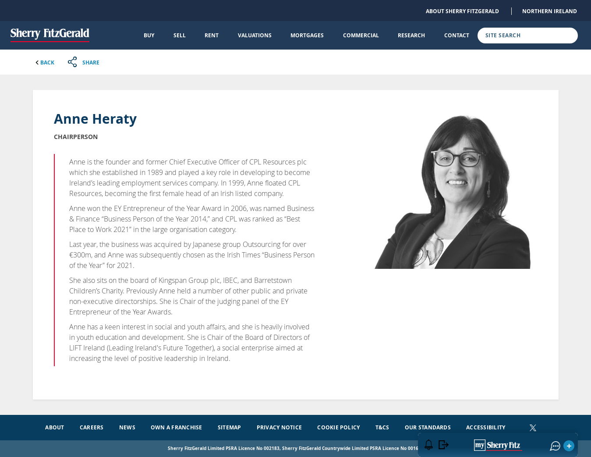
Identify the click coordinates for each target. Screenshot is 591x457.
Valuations (255, 35)
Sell (179, 35)
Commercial (361, 35)
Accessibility (485, 427)
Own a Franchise (176, 427)
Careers (92, 427)
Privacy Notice (279, 427)
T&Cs (382, 427)
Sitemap (229, 427)
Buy (149, 35)
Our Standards (428, 427)
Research (411, 35)
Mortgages (307, 35)
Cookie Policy (338, 427)
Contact (456, 35)
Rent (212, 35)
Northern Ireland (549, 11)
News (127, 427)
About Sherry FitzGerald (462, 11)
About (54, 427)
